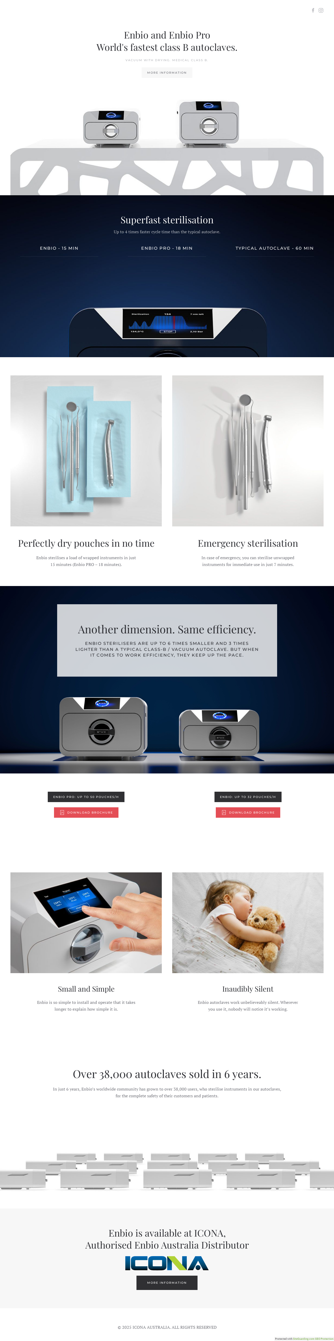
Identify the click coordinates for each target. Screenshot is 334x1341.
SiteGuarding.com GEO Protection (313, 1338)
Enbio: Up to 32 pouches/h (248, 797)
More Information (167, 72)
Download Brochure (86, 812)
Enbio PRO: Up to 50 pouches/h (86, 797)
